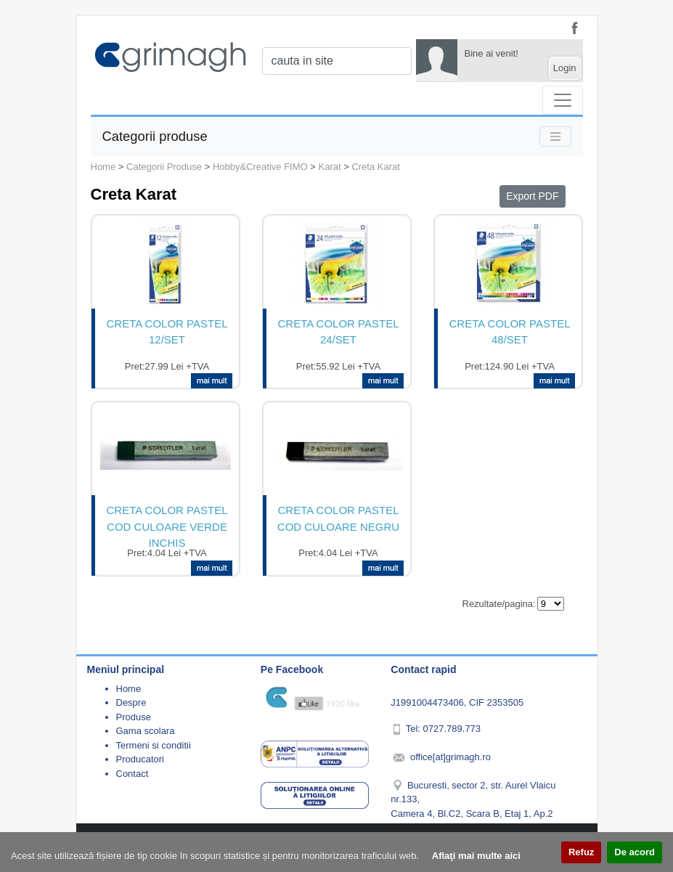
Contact (132, 773)
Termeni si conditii (153, 745)
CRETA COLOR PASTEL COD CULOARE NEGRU (338, 518)
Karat (330, 166)
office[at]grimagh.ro (450, 756)
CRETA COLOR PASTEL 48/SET (510, 331)
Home (103, 166)
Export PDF (532, 196)
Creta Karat (375, 166)
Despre (131, 702)
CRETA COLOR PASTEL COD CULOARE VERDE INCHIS (167, 525)
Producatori (140, 759)
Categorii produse (155, 136)
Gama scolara (145, 730)
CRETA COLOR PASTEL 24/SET (338, 331)
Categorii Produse (164, 166)
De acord (634, 852)
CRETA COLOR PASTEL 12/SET (167, 331)
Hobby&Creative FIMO (260, 166)
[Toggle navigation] (562, 100)
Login (564, 67)
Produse (133, 717)
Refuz (581, 852)
